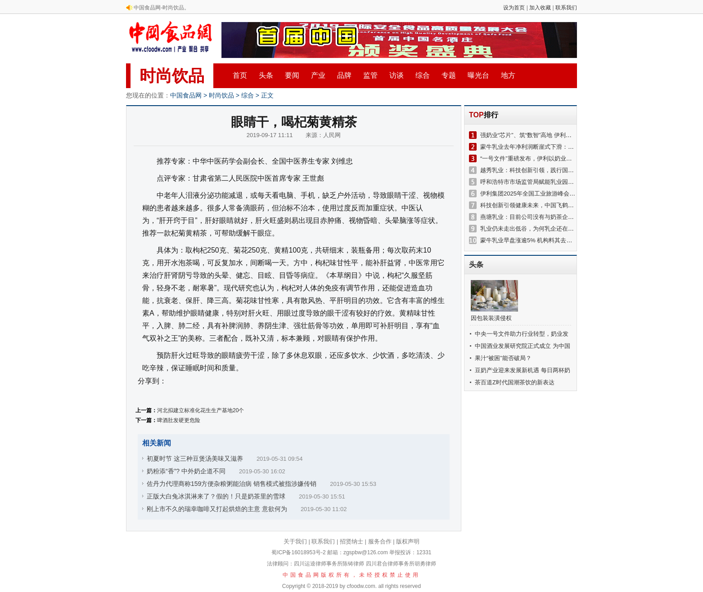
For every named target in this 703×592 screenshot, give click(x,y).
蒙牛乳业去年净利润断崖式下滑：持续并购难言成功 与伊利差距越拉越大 (574, 146)
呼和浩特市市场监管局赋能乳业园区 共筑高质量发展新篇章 (557, 181)
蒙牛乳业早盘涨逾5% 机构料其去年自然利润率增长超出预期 (558, 240)
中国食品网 (186, 95)
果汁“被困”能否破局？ (503, 358)
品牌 (344, 75)
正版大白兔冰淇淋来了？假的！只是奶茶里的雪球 (216, 496)
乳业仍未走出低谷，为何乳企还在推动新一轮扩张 (544, 228)
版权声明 (407, 541)
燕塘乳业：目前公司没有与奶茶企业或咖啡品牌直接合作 (553, 217)
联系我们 (566, 7)
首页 (240, 75)
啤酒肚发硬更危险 (178, 420)
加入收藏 (540, 7)
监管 (370, 75)
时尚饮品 (172, 76)
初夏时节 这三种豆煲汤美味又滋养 (195, 458)
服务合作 (380, 541)
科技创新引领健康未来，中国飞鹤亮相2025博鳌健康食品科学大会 (565, 205)
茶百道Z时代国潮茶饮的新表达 (514, 382)
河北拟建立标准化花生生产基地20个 (200, 410)
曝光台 (478, 75)
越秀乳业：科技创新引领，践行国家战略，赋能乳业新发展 (556, 170)
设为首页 (514, 7)
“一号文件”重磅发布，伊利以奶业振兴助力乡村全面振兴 (552, 158)
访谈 (396, 75)
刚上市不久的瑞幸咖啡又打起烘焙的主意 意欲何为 (217, 508)
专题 (449, 75)
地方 (508, 75)
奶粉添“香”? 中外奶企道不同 (186, 471)
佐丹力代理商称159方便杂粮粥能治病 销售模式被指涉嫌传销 (231, 483)
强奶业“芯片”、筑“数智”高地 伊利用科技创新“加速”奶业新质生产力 (566, 135)
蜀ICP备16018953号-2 (298, 552)
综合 (422, 75)
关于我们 (295, 541)
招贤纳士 (351, 541)
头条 (266, 75)
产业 (318, 75)
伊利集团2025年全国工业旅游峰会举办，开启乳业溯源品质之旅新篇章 (571, 193)
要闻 (292, 75)
